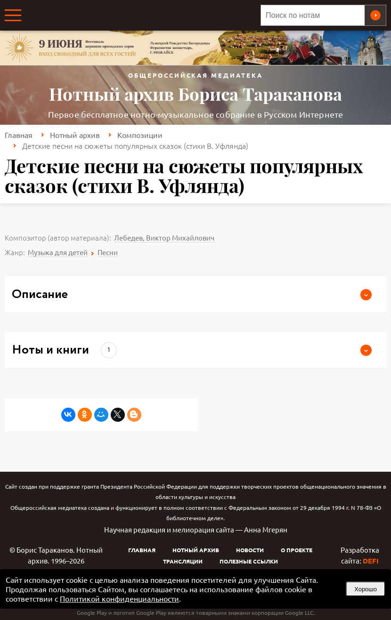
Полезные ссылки (249, 561)
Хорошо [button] (365, 589)
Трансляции (183, 561)
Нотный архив (75, 134)
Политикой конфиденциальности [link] (119, 598)
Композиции (140, 134)
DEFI (371, 560)
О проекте (296, 550)
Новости (250, 550)
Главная (19, 134)
